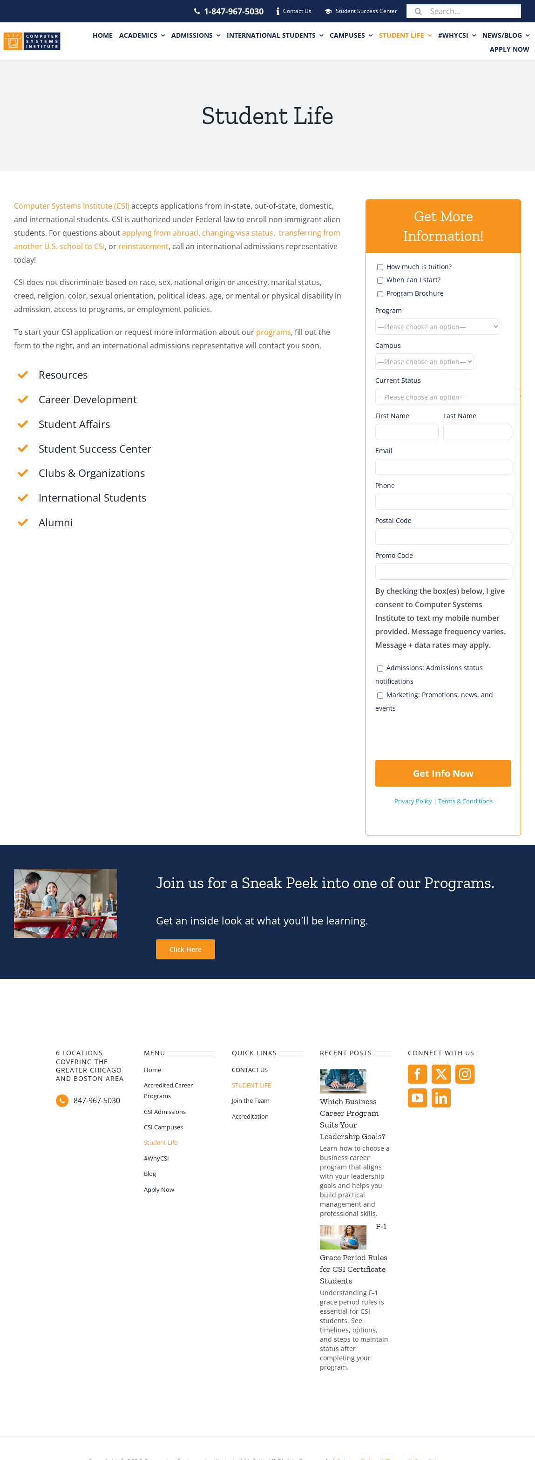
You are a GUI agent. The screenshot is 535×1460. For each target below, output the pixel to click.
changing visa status (237, 233)
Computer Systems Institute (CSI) (71, 206)
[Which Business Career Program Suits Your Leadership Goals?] (343, 1081)
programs (273, 332)
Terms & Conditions (465, 801)
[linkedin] (441, 1097)
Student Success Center (95, 448)
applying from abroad (160, 233)
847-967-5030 (97, 1100)
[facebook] (417, 1074)
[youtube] (417, 1097)
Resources (63, 374)
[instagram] (464, 1074)
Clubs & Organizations (92, 473)
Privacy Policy (413, 801)
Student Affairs (74, 424)
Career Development (88, 399)
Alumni (56, 522)
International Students (92, 497)
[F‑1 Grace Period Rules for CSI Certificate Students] (343, 1237)
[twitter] (441, 1074)
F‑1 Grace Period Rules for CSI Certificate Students (353, 1253)
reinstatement (143, 246)
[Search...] (463, 11)
